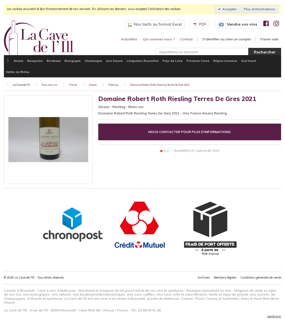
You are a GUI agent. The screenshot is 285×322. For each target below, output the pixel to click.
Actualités (129, 39)
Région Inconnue (225, 60)
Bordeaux (54, 60)
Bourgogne (73, 60)
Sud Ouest (248, 60)
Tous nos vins (49, 84)
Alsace (18, 60)
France (73, 84)
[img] (266, 23)
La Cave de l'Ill (21, 84)
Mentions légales (225, 277)
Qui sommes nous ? (159, 39)
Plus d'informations (259, 9)
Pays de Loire (173, 60)
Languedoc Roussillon (143, 60)
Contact (186, 39)
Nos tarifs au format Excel (155, 24)
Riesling (113, 84)
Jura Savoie (114, 60)
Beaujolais (35, 60)
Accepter (229, 9)
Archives (204, 277)
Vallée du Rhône (18, 71)
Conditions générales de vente (260, 277)
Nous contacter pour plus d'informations (189, 132)
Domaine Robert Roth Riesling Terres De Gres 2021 (160, 84)
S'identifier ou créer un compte (226, 39)
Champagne (93, 60)
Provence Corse (197, 60)
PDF (200, 24)
